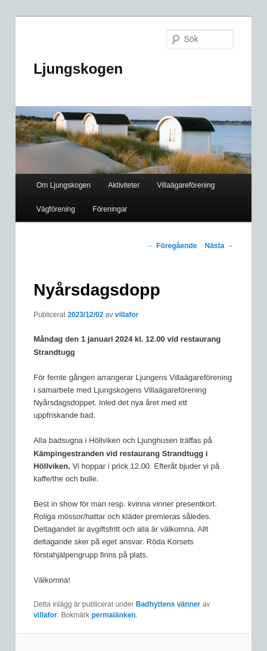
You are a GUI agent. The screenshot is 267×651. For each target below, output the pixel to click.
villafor (126, 315)
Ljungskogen (78, 69)
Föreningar (110, 209)
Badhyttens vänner (168, 604)
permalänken (114, 615)
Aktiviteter (124, 185)
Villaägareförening (186, 185)
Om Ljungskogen (64, 185)
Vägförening (56, 209)
